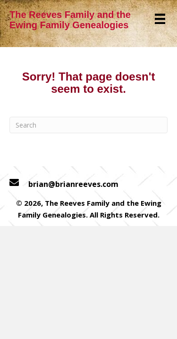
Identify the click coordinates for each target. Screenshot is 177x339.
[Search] (88, 125)
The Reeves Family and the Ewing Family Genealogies (70, 19)
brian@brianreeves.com (73, 184)
